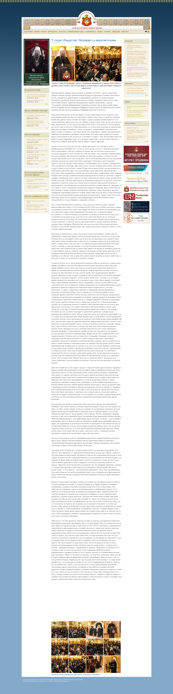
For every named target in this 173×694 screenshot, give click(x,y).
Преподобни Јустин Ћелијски (136, 93)
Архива (107, 31)
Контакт (125, 31)
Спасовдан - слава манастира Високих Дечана (36, 116)
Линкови (116, 31)
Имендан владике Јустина (35, 100)
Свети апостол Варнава (134, 88)
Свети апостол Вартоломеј (135, 90)
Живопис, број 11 (132, 128)
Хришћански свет (76, 31)
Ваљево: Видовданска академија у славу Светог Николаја (137, 111)
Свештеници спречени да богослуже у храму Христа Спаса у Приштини (35, 122)
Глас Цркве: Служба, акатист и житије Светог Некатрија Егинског (137, 131)
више (46, 104)
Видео (100, 31)
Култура (62, 31)
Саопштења (90, 31)
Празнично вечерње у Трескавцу (37, 150)
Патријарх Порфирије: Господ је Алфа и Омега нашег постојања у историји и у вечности (137, 74)
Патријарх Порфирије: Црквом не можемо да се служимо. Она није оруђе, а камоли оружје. (137, 52)
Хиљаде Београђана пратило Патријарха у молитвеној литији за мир (137, 69)
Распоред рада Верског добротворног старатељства (135, 115)
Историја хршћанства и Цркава (37, 209)
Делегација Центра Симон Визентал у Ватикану (35, 205)
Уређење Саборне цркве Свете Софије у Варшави (36, 186)
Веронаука (53, 31)
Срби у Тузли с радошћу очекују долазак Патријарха (37, 140)
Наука (43, 31)
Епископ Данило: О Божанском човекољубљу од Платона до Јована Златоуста (137, 137)
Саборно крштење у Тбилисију (36, 183)
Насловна (28, 31)
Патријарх (96, 674)
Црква (37, 31)
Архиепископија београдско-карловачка (66, 674)
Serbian (146, 32)
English (148, 32)
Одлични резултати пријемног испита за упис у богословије (36, 95)
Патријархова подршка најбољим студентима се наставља (134, 47)
